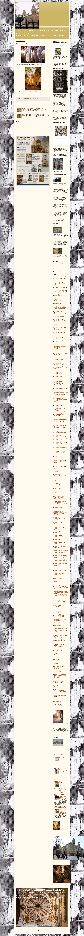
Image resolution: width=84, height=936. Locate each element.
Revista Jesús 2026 (57, 662)
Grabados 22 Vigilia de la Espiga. (59, 542)
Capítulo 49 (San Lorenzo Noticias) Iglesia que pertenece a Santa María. (60, 411)
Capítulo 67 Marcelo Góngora (59, 451)
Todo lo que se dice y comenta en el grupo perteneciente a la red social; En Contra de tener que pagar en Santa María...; (60, 691)
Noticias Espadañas (57, 639)
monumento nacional (57, 625)
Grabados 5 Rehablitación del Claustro (60, 563)
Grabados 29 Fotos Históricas (24, 100)
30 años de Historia (57, 295)
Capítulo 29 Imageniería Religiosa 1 (60, 363)
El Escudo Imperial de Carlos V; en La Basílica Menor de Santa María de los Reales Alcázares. (60, 497)
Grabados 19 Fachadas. (58, 536)
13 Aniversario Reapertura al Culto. (60, 290)
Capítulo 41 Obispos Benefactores (59, 394)
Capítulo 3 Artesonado (58, 366)
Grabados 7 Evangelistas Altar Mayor (60, 570)
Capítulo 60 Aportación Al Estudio (60, 438)
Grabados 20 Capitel (57, 539)
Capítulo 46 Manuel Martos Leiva (59, 405)
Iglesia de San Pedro (57, 579)
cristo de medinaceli (57, 483)
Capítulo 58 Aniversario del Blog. (59, 432)
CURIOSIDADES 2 (57, 489)
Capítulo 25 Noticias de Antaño (59, 355)
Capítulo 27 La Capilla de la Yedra (60, 359)
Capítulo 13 (56, 324)
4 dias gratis (56, 299)
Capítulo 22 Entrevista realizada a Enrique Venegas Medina (59, 349)
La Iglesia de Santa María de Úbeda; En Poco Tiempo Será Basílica (60, 598)
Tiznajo (55, 688)
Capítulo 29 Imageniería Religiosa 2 (60, 364)
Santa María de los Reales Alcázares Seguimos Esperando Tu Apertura (60, 675)
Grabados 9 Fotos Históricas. (59, 573)
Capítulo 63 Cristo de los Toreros (59, 443)
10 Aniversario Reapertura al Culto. (60, 288)
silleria (55, 685)
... (54, 284)
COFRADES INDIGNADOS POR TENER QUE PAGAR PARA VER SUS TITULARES (60, 478)
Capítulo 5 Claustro (57, 413)
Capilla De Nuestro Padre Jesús (59, 313)
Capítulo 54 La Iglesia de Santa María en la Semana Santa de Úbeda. (61, 423)
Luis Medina (56, 617)
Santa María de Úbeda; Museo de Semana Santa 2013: (59, 682)
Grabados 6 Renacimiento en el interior (60, 568)
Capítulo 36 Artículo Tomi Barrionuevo (60, 378)
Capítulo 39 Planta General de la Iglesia (60, 388)
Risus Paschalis (56, 668)
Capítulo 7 (56, 456)
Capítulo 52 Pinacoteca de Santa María (60, 419)
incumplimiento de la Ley (58, 581)
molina (55, 624)
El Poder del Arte (57, 768)
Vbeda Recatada (57, 781)
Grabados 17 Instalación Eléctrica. (59, 533)
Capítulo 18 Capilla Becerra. (59, 338)
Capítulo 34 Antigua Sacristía (59, 375)
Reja (55, 660)
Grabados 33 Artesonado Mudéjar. (59, 560)
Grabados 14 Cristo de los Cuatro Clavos (61, 528)
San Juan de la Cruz (57, 670)
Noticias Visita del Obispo (58, 646)
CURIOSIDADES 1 (57, 488)
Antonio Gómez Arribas (58, 303)
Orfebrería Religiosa (57, 650)
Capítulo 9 (56, 471)
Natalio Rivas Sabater (57, 626)
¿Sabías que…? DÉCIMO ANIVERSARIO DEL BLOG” (59, 283)
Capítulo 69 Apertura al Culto (59, 455)
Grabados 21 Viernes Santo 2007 (59, 540)
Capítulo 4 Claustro (57, 390)
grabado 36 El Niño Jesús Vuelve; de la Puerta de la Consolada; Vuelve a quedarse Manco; (60, 513)
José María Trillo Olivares (58, 582)
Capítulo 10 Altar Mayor (58, 319)
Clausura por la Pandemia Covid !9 (60, 475)
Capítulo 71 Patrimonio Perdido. (59, 466)
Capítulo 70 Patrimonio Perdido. (59, 460)
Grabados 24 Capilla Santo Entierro (60, 543)
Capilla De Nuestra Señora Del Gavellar (60, 311)
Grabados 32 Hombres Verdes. (59, 559)
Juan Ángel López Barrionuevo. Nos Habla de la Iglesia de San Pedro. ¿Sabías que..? (61, 587)
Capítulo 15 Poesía (57, 329)
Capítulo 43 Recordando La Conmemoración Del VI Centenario (60, 399)
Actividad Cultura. (57, 300)
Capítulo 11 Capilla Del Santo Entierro (60, 320)
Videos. (55, 702)
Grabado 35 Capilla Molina (58, 511)
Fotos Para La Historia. (22, 43)
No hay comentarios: (26, 98)
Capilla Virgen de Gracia (58, 315)
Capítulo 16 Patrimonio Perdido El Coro (60, 332)
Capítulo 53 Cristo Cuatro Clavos (59, 421)
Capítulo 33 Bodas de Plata (58, 373)
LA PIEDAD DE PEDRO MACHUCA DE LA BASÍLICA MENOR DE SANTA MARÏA (61, 608)
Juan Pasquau (56, 589)
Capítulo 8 (56, 470)
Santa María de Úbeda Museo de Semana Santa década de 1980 (61, 680)
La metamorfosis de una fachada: (59, 604)
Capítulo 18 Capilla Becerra (58, 337)
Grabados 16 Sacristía (57, 532)
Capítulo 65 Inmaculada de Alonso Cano (60, 447)
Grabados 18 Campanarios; (58, 535)
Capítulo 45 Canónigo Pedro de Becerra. (60, 403)
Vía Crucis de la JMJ (57, 701)
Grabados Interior (57, 574)
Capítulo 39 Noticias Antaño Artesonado (60, 386)
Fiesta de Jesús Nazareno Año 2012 (60, 503)
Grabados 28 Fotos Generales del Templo (61, 550)
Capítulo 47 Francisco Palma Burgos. (60, 406)
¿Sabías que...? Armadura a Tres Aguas (60, 276)
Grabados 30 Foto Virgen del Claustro (60, 555)
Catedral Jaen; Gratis (57, 474)
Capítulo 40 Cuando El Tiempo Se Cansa (61, 392)
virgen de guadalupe (57, 705)
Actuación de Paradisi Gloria (59, 302)
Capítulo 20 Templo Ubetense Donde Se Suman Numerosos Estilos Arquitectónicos (60, 343)
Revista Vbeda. (56, 663)
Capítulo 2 (56, 341)
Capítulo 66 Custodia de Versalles (59, 449)
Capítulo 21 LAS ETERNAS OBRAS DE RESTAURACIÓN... (60, 347)
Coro (55, 480)
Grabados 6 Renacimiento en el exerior (60, 565)
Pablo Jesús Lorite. (57, 651)
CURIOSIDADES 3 (57, 491)
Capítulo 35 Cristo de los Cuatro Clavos (60, 376)
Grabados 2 (56, 538)
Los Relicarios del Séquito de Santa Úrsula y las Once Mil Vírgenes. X (60, 616)
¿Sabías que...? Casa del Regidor (59, 278)
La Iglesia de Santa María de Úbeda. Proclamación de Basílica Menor (60, 601)
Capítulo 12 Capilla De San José (59, 323)
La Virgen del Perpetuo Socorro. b (59, 612)
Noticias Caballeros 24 (58, 637)
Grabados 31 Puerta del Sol (58, 557)
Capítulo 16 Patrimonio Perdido (59, 331)
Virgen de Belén (56, 704)
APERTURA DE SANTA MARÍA (59, 306)
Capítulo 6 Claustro (57, 435)
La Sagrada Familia (57, 611)
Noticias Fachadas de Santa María (59, 640)
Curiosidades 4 (56, 492)
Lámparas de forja (57, 614)
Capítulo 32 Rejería (57, 372)
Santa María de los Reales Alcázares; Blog (40, 889)
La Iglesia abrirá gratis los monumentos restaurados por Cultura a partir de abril (60, 595)
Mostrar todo (66, 818)
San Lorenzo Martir (57, 671)
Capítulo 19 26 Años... (58, 340)
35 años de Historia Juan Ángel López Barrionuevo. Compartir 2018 (60, 297)
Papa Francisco (56, 653)
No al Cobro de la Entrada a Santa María (61, 628)
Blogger (48, 930)
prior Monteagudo (57, 659)
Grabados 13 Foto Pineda (58, 527)
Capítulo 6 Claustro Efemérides (59, 436)
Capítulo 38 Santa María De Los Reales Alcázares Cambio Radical (60, 384)
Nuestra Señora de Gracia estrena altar (60, 648)
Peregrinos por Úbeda (57, 654)
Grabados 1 (56, 517)
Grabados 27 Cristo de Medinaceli (59, 548)
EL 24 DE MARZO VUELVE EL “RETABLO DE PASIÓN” (59, 495)
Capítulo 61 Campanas (58, 439)
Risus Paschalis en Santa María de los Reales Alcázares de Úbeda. (33, 114)
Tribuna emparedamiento (58, 693)
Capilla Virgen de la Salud (58, 316)
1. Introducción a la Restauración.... (60, 287)
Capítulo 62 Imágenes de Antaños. (59, 442)
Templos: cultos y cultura (58, 686)
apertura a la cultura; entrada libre (59, 304)
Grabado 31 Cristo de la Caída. (59, 507)
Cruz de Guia (56, 484)
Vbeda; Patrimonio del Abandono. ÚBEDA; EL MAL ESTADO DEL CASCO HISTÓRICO (60, 807)
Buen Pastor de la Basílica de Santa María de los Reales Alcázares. (60, 308)
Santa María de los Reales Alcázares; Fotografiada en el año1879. (33, 108)
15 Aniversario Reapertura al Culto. (60, 291)
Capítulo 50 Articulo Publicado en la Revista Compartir (60, 415)
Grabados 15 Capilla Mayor (58, 531)
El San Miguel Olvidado (58, 499)
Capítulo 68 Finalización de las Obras (60, 452)
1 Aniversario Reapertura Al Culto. (60, 286)
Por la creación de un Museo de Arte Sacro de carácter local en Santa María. (60, 657)
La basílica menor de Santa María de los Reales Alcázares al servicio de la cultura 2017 (61, 592)
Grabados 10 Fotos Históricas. (59, 521)
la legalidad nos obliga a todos (59, 602)
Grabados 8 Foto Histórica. (58, 571)
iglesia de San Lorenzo (58, 578)
